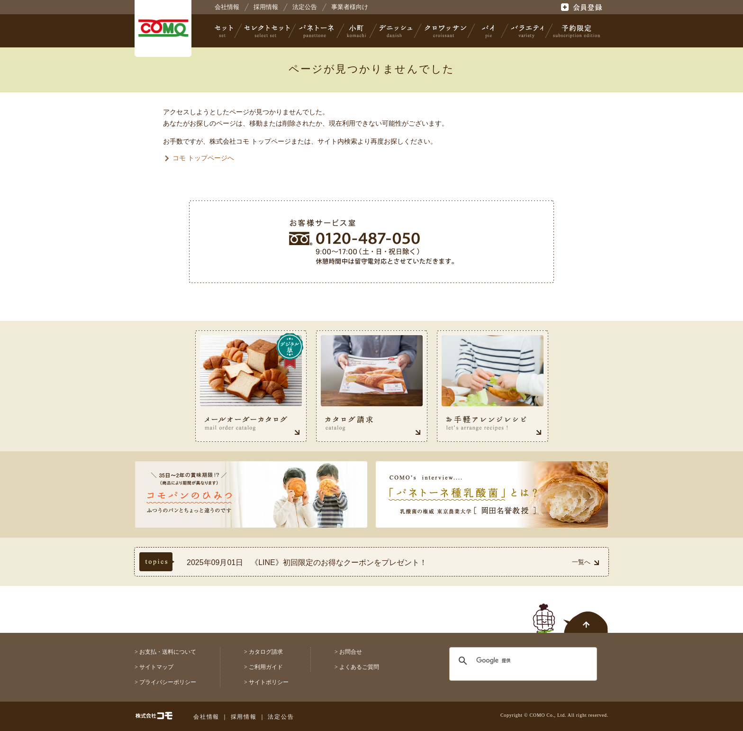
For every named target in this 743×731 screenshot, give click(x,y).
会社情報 (227, 6)
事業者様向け (349, 6)
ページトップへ (570, 613)
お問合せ (350, 652)
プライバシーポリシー (167, 682)
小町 (356, 30)
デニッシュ (395, 30)
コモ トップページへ (203, 158)
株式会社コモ (163, 28)
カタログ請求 (266, 652)
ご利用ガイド (266, 667)
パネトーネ (316, 30)
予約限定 (574, 30)
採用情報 (266, 6)
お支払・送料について (167, 652)
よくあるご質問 (359, 667)
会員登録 (582, 7)
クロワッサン (444, 30)
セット (224, 30)
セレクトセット (266, 30)
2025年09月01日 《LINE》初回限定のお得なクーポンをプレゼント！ (307, 562)
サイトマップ (156, 667)
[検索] (517, 661)
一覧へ (585, 562)
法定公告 (304, 6)
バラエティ (527, 30)
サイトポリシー (269, 682)
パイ (488, 30)
